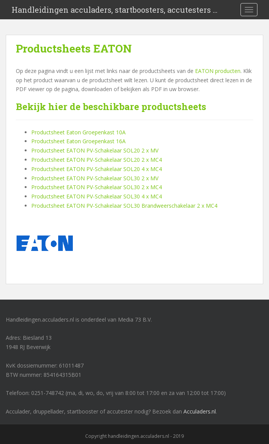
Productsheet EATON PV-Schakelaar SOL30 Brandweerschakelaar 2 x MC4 (124, 205)
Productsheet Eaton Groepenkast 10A (78, 132)
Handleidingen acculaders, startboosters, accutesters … (114, 10)
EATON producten (217, 71)
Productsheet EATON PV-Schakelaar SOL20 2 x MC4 (96, 159)
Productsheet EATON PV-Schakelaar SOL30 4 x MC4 (96, 196)
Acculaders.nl (199, 411)
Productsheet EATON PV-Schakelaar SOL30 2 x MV (94, 178)
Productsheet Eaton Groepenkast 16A (78, 141)
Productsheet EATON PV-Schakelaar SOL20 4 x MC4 (96, 169)
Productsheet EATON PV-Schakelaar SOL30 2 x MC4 (96, 187)
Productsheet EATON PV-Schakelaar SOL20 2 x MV (94, 150)
